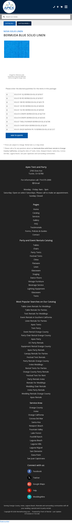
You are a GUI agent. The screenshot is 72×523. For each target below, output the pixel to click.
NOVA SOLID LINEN (13, 31)
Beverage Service (36, 285)
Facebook (34, 471)
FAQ (36, 223)
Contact (36, 234)
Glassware (36, 270)
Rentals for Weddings (36, 382)
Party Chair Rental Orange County (36, 335)
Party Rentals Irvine (36, 379)
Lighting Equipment (36, 288)
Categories (24, 23)
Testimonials (36, 227)
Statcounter (4, 521)
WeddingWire (36, 496)
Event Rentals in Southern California (36, 317)
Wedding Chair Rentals (36, 386)
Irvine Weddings (36, 364)
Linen (36, 267)
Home (36, 209)
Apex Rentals (36, 397)
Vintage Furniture (36, 281)
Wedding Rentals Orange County (36, 393)
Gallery (36, 220)
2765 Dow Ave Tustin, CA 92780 (36, 172)
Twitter (33, 477)
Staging (36, 274)
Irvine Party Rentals (36, 390)
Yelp (32, 490)
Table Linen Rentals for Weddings (36, 306)
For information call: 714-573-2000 (36, 180)
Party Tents (36, 252)
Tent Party (36, 328)
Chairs (36, 248)
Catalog (10, 23)
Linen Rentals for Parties (36, 321)
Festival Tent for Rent (36, 375)
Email (36, 183)
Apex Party (36, 339)
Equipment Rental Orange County (36, 346)
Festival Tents (36, 256)
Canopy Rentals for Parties (36, 353)
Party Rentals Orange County (36, 361)
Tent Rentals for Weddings (36, 313)
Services (36, 216)
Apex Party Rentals (36, 350)
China (36, 259)
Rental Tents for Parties (36, 368)
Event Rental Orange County (36, 332)
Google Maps (36, 484)
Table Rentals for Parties (36, 310)
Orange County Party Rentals (36, 371)
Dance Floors (36, 277)
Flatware (36, 263)
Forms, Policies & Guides (36, 231)
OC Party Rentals (36, 342)
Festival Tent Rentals (36, 357)
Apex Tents (36, 324)
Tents (36, 296)
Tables (36, 245)
